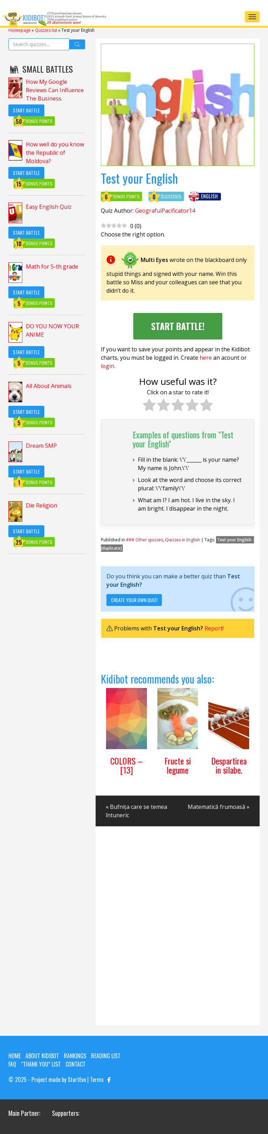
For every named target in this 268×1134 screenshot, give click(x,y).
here (206, 357)
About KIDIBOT (42, 1056)
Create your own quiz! (134, 599)
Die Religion (41, 505)
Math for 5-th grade (52, 266)
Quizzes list (46, 30)
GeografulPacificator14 (165, 210)
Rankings (75, 1056)
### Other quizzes (144, 540)
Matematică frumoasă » (219, 807)
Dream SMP (41, 445)
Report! (214, 628)
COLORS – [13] (126, 765)
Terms (97, 1079)
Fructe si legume (177, 765)
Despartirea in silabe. (229, 765)
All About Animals (49, 386)
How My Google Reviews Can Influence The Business (55, 90)
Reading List (105, 1056)
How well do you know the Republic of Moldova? (55, 152)
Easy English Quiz (49, 207)
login (107, 366)
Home (14, 1056)
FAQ (12, 1064)
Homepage (19, 30)
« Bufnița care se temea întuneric (136, 811)
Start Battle (26, 110)
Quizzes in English (182, 540)
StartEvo (77, 1079)
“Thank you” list (41, 1064)
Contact (75, 1064)
